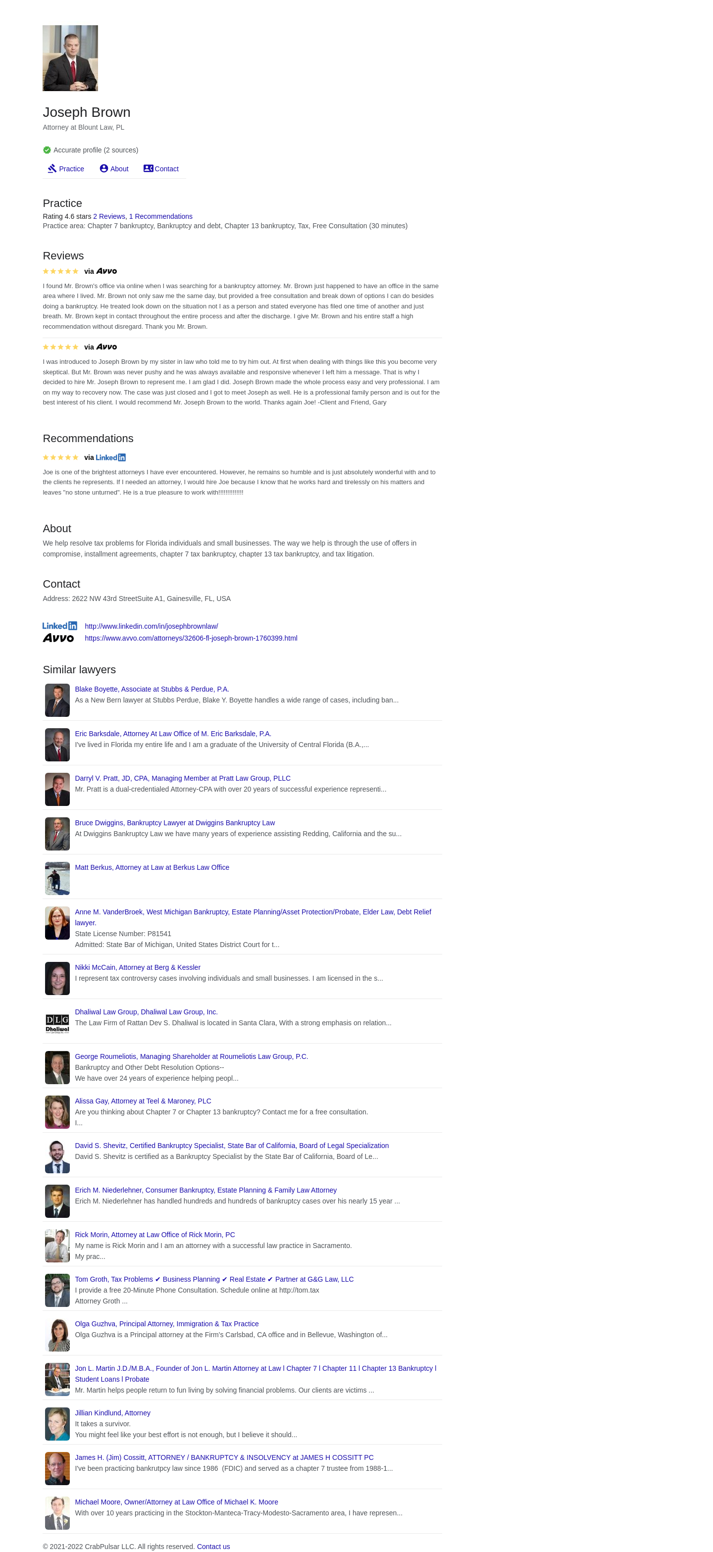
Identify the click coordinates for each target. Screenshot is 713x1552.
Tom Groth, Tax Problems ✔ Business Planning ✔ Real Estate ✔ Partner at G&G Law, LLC (214, 1279)
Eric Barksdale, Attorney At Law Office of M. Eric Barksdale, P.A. (173, 734)
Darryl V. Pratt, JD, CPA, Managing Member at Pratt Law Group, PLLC (183, 778)
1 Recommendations (161, 216)
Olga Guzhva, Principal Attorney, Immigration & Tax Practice (166, 1324)
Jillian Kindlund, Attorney (113, 1413)
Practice (71, 169)
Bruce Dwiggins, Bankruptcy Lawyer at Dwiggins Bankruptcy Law (175, 823)
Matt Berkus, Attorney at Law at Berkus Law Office (152, 867)
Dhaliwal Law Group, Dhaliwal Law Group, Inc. (146, 1012)
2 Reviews (109, 216)
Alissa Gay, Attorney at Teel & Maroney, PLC (143, 1101)
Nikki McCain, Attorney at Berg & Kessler (138, 967)
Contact (167, 169)
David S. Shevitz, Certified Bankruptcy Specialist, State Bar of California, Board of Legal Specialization (232, 1146)
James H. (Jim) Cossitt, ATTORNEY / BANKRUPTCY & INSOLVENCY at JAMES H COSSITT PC (224, 1457)
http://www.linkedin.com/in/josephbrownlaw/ (151, 626)
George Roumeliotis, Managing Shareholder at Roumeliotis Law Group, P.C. (191, 1056)
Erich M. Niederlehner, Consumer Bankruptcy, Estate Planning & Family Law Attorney (206, 1190)
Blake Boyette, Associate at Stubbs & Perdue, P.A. (152, 689)
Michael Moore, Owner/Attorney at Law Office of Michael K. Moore (176, 1502)
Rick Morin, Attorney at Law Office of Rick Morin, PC (155, 1235)
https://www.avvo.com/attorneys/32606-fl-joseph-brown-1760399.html (191, 638)
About (119, 169)
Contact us (213, 1547)
